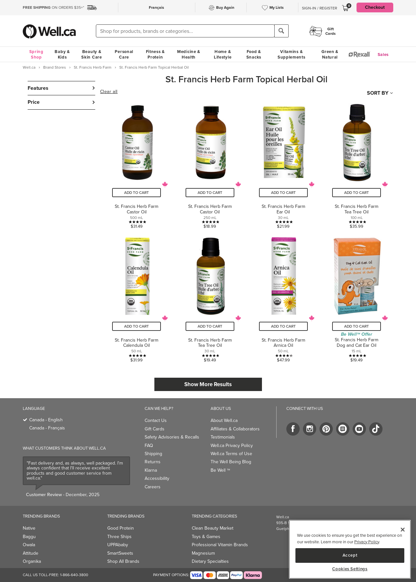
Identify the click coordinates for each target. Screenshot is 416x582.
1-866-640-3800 (74, 575)
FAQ (149, 445)
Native (29, 528)
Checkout (375, 7)
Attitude (30, 553)
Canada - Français (47, 428)
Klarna (151, 470)
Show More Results (208, 384)
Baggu (29, 536)
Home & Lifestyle (222, 54)
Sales (383, 54)
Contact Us (156, 420)
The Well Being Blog (231, 461)
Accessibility (157, 478)
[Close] (403, 529)
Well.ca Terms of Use (231, 453)
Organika (32, 561)
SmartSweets (120, 553)
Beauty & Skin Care (91, 54)
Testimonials (223, 437)
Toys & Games (206, 536)
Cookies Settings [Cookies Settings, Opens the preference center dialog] (350, 569)
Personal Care (124, 54)
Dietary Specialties (210, 561)
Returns (153, 461)
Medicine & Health (188, 54)
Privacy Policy (366, 542)
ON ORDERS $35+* (53, 7)
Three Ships (119, 536)
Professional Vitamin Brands (220, 544)
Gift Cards (154, 429)
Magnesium (203, 553)
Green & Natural (329, 54)
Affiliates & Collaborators (235, 429)
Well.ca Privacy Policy (232, 445)
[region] (350, 549)
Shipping (153, 453)
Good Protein (120, 528)
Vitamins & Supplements (292, 54)
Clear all (109, 92)
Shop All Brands (123, 561)
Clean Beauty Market (212, 528)
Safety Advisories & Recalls (172, 437)
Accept (350, 555)
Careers (153, 486)
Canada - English (46, 419)
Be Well (220, 470)
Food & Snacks (253, 54)
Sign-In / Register (319, 8)
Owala (29, 544)
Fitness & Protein (155, 54)
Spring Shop (36, 54)
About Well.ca (224, 420)
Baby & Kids (62, 54)
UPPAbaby (117, 544)
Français (156, 7)
